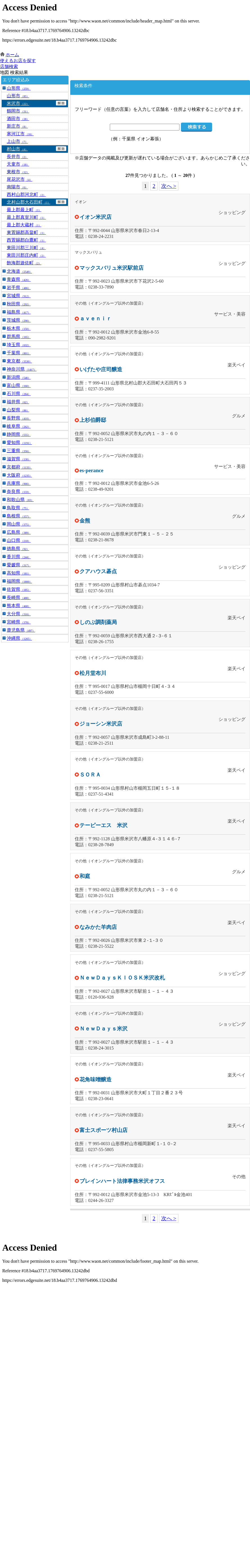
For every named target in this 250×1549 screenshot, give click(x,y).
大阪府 (19, 475)
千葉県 (19, 352)
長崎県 (19, 597)
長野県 (19, 418)
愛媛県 (19, 564)
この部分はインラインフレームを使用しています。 (125, 26)
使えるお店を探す (18, 60)
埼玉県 (19, 344)
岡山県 (19, 524)
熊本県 (19, 605)
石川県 (19, 393)
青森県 (19, 279)
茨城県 (19, 320)
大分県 (19, 613)
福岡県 (19, 581)
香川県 (19, 556)
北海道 (19, 271)
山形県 (19, 88)
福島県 (19, 312)
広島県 (19, 532)
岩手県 (19, 287)
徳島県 (18, 548)
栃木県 (19, 328)
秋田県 (19, 303)
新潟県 (19, 377)
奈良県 (19, 491)
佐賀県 (19, 589)
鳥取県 (18, 507)
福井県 (18, 401)
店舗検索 (9, 66)
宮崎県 (19, 622)
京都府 (19, 467)
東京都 (19, 361)
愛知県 (19, 442)
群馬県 (19, 336)
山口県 (19, 540)
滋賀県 (19, 458)
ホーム (12, 54)
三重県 (19, 450)
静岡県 (19, 434)
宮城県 (19, 295)
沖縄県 (19, 638)
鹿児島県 (21, 630)
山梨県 (18, 409)
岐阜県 (19, 426)
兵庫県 (19, 483)
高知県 (19, 573)
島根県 (19, 516)
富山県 (19, 385)
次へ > (168, 186)
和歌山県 (20, 499)
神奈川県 (22, 369)
